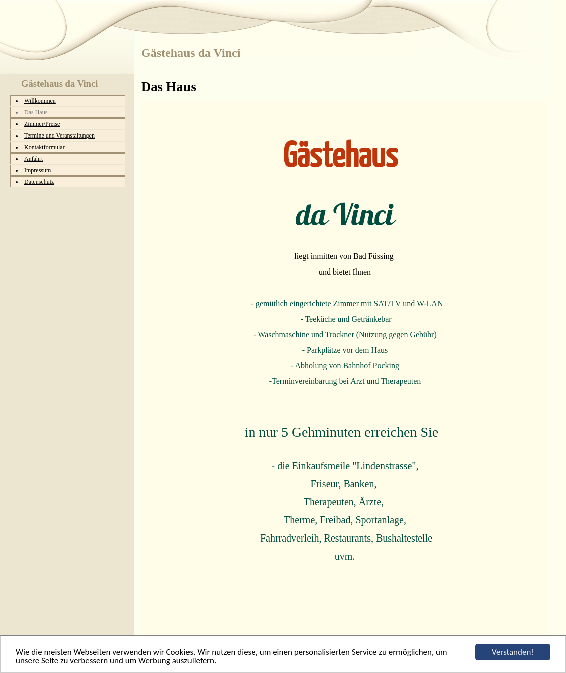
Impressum (37, 170)
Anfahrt (33, 158)
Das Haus (35, 112)
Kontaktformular (44, 147)
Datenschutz (39, 181)
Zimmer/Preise (42, 123)
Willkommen (40, 100)
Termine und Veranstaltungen (59, 135)
